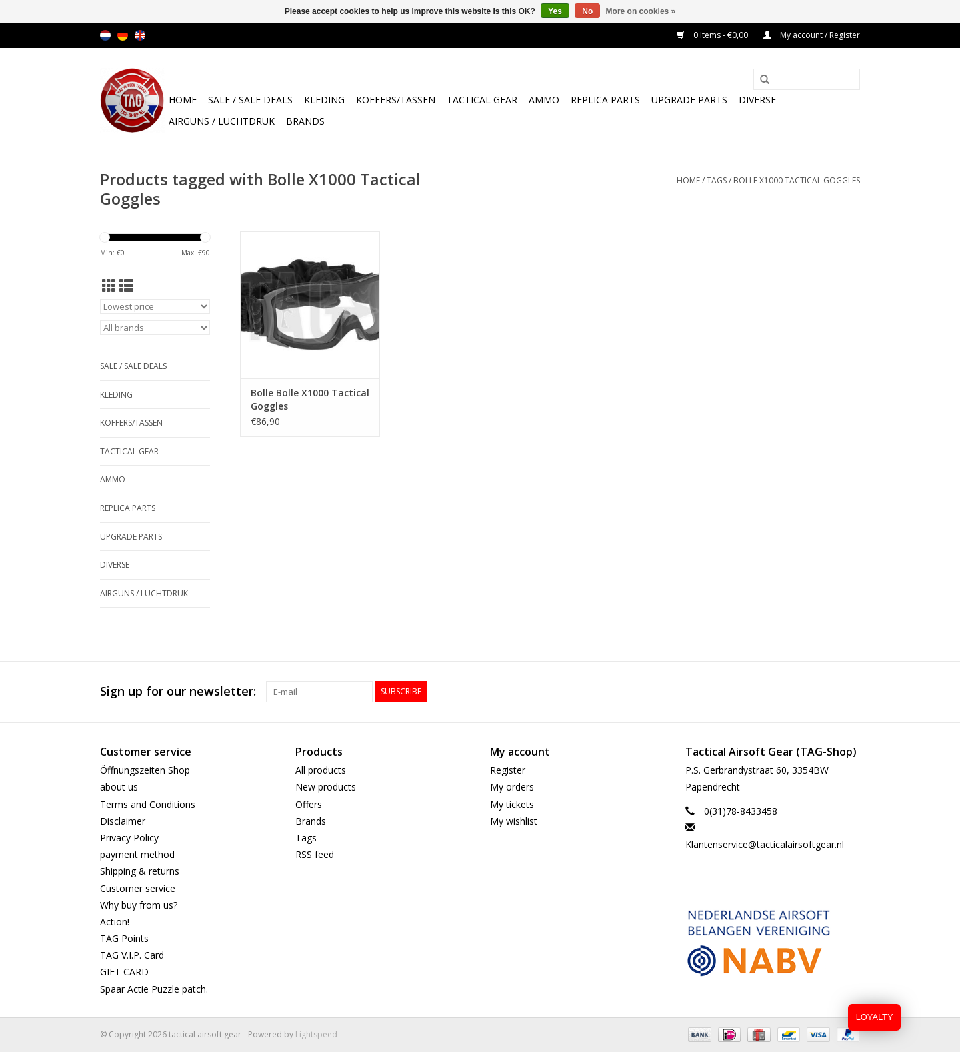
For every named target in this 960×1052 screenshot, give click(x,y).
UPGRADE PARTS (689, 99)
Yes (555, 11)
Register (507, 770)
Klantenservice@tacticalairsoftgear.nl (764, 844)
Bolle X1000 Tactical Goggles (796, 180)
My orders (512, 786)
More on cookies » (641, 11)
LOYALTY (874, 1017)
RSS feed (314, 854)
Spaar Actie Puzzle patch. (154, 989)
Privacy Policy (129, 837)
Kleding (324, 99)
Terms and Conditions (147, 804)
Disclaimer (122, 821)
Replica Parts (605, 99)
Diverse (757, 99)
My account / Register (811, 35)
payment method (137, 854)
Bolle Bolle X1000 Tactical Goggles (310, 399)
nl (105, 35)
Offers (308, 804)
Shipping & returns (139, 871)
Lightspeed (316, 1034)
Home (183, 99)
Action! (114, 921)
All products (320, 770)
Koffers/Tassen (395, 99)
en (140, 35)
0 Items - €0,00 (713, 35)
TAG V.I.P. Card (132, 955)
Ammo (544, 99)
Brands (305, 121)
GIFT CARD (124, 971)
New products (325, 786)
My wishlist (513, 821)
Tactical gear (482, 99)
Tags (717, 180)
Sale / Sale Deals (250, 99)
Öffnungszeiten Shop (145, 770)
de (122, 35)
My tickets (512, 804)
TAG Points (124, 938)
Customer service (137, 888)
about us (119, 786)
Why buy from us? (138, 905)
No (587, 11)
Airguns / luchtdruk (222, 121)
